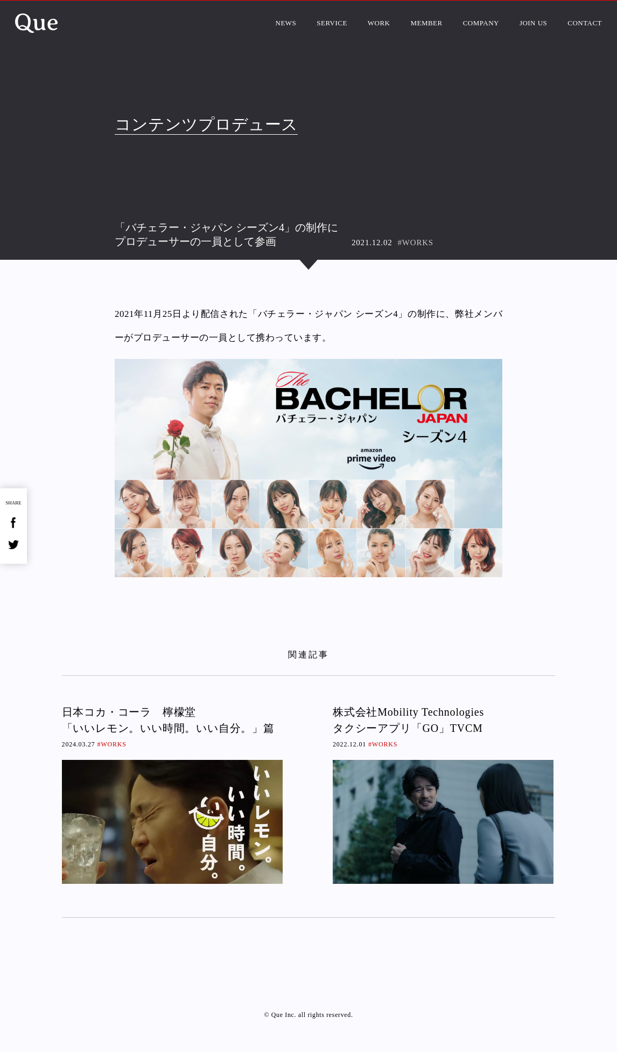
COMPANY (481, 23)
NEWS (286, 23)
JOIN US (533, 23)
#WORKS (415, 242)
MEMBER (426, 23)
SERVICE (332, 23)
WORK (379, 23)
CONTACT (584, 23)
